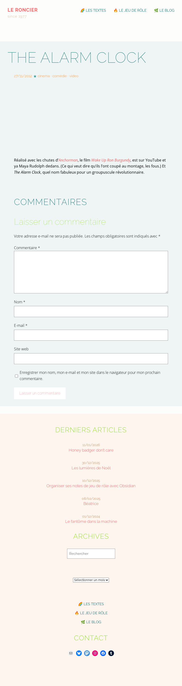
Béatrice (91, 503)
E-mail (20, 325)
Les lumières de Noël (91, 468)
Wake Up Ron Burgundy (110, 160)
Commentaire (27, 247)
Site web (21, 349)
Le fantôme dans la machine (91, 521)
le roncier (23, 10)
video (73, 76)
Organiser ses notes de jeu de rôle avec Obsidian (91, 485)
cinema (44, 76)
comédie (59, 76)
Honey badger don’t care (91, 450)
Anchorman (68, 160)
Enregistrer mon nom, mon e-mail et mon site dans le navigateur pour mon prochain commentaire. (90, 375)
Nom (19, 302)
